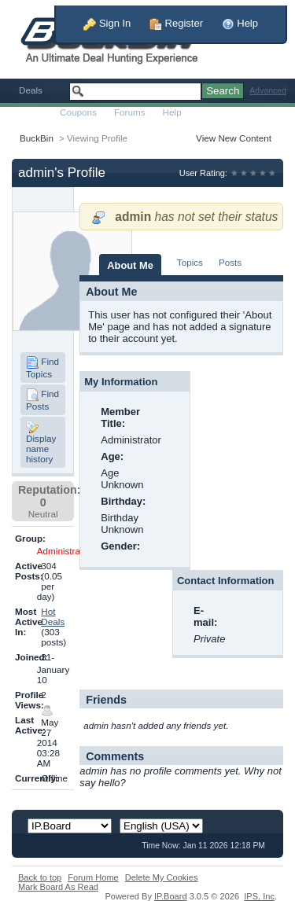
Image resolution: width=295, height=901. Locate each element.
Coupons (78, 112)
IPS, (259, 896)
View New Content (233, 138)
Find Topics (42, 367)
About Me (130, 265)
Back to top (39, 877)
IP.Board (170, 896)
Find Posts (42, 399)
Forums (130, 112)
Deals (30, 90)
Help (240, 23)
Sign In (107, 23)
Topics (190, 262)
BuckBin (36, 138)
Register (176, 23)
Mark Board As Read (58, 887)
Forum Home (93, 877)
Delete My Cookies (161, 877)
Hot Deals (53, 616)
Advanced (267, 90)
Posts (230, 262)
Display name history (41, 442)
